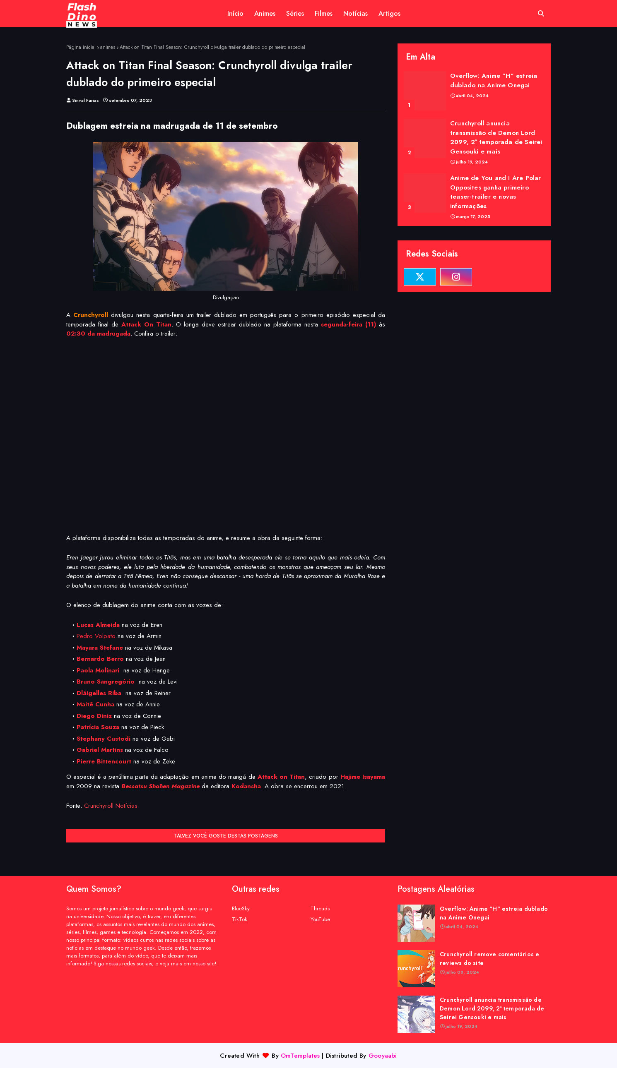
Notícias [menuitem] (355, 13)
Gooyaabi (383, 1055)
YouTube (320, 919)
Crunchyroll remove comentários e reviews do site (489, 958)
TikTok (239, 919)
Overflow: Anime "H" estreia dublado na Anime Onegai (493, 80)
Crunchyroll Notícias (110, 805)
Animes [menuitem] (264, 13)
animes (107, 47)
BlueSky (241, 908)
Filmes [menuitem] (324, 13)
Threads (320, 908)
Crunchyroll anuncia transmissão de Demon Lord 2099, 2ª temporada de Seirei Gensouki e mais (496, 137)
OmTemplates (300, 1055)
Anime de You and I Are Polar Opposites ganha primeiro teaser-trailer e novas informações (495, 192)
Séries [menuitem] (295, 13)
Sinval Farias (85, 100)
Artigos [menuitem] (389, 13)
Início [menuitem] (235, 13)
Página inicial (81, 47)
